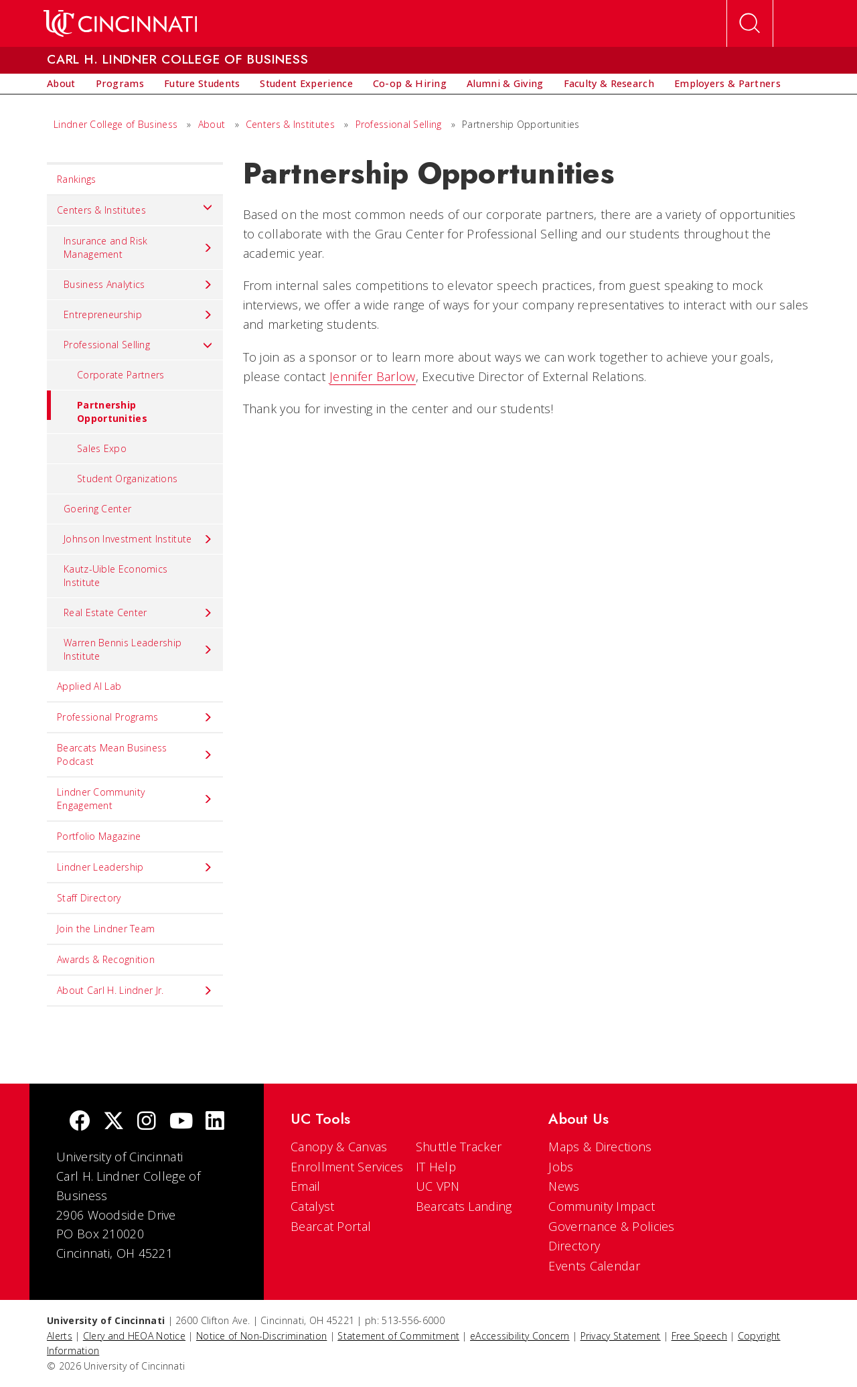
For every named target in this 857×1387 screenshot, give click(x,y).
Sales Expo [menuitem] (102, 448)
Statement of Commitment (398, 1335)
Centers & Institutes (290, 124)
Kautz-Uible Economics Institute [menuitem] (115, 576)
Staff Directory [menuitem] (89, 897)
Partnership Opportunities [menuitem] (97, 407)
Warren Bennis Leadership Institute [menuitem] (138, 649)
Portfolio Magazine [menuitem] (99, 836)
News (563, 1186)
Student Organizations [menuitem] (127, 478)
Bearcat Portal (331, 1226)
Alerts (59, 1335)
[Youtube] (181, 1122)
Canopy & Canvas (339, 1147)
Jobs (560, 1167)
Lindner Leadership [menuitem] (135, 867)
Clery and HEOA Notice (134, 1335)
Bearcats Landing (464, 1206)
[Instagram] (146, 1122)
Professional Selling (399, 124)
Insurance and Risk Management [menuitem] (138, 247)
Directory (574, 1246)
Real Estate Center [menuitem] (138, 613)
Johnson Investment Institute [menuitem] (138, 539)
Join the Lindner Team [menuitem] (106, 928)
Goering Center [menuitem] (97, 508)
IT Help (436, 1167)
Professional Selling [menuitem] (138, 345)
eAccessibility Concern (520, 1335)
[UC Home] (120, 23)
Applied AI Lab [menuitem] (89, 686)
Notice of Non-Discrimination (261, 1335)
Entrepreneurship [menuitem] (138, 315)
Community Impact (601, 1206)
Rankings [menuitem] (76, 179)
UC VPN (438, 1186)
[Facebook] (79, 1122)
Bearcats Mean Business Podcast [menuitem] (135, 754)
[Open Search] (749, 23)
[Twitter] (114, 1122)
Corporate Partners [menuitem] (120, 374)
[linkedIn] (215, 1122)
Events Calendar (594, 1266)
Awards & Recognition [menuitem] (106, 959)
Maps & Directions (599, 1147)
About (212, 124)
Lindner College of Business (115, 124)
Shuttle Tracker (459, 1147)
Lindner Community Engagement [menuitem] (135, 799)
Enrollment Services (347, 1167)
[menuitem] (61, 84)
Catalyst (312, 1206)
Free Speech (699, 1335)
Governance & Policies (611, 1226)
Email (306, 1186)
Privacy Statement (620, 1335)
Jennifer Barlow (372, 376)
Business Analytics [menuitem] (138, 285)
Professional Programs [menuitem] (135, 717)
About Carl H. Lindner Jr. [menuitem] (135, 990)
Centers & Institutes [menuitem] (135, 207)
